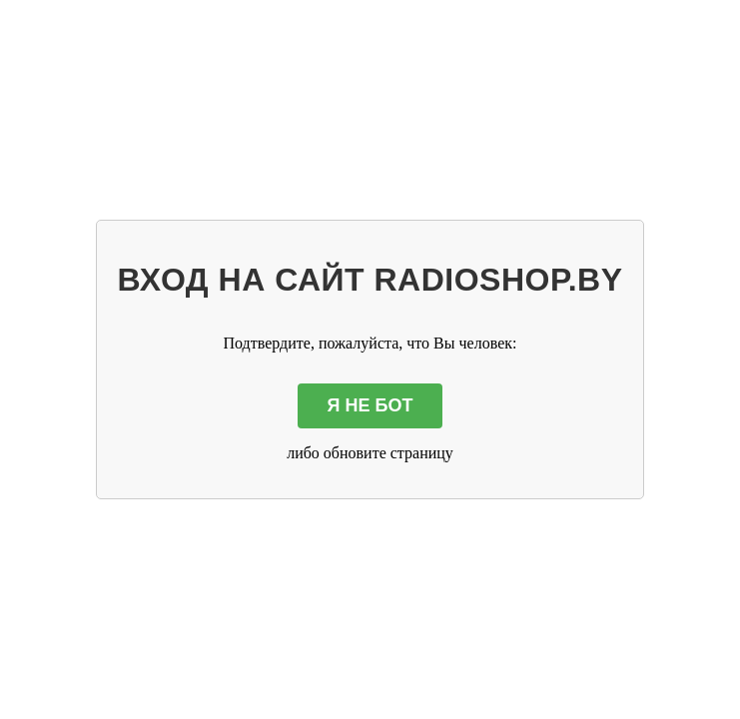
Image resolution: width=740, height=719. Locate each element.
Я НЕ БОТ (370, 405)
